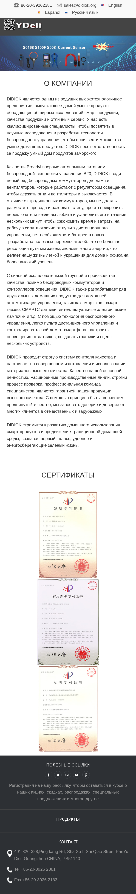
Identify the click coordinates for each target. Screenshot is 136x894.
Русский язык (85, 12)
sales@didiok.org (80, 5)
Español (52, 12)
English (115, 5)
